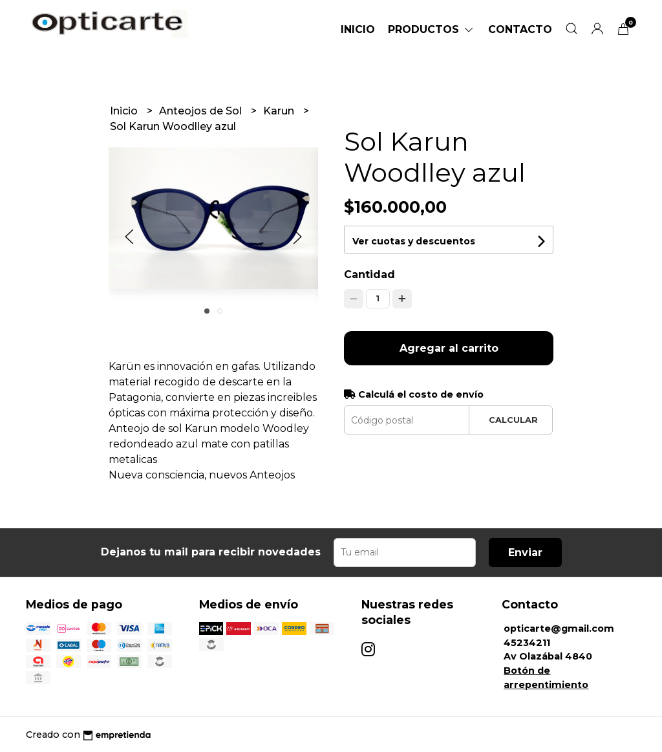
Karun (280, 111)
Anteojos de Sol (201, 111)
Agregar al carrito (449, 348)
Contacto (520, 29)
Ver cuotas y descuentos (413, 241)
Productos (431, 29)
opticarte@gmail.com (559, 628)
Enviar (525, 552)
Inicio (358, 29)
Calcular (513, 420)
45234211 (527, 643)
